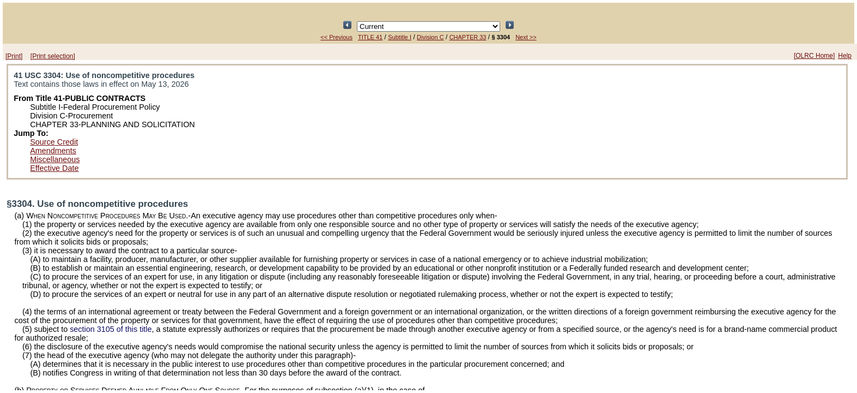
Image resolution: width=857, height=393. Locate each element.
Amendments (53, 150)
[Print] (13, 56)
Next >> (526, 37)
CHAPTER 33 (468, 37)
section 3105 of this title (110, 329)
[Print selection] (53, 56)
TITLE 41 (370, 37)
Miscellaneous (55, 159)
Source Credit (54, 142)
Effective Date (54, 168)
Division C (430, 37)
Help (845, 55)
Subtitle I (399, 37)
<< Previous (336, 37)
